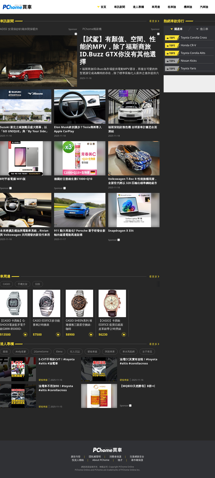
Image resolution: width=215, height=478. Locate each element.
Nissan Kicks (189, 61)
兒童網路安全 (137, 456)
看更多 (153, 21)
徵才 (120, 460)
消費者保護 (115, 456)
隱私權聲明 (95, 456)
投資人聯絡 (78, 460)
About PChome (100, 460)
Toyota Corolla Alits (193, 53)
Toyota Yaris (188, 68)
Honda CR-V (188, 45)
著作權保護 (137, 460)
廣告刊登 (75, 456)
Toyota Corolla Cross (194, 37)
